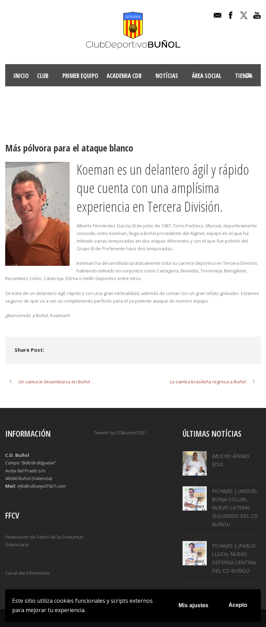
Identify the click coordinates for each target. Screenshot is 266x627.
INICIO (21, 76)
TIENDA (243, 76)
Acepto (238, 605)
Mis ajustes (194, 605)
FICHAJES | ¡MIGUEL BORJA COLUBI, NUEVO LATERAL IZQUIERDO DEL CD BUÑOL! (235, 507)
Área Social (206, 76)
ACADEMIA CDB (124, 76)
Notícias (167, 76)
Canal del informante (27, 573)
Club (42, 76)
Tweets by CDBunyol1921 (120, 432)
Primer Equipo (80, 76)
